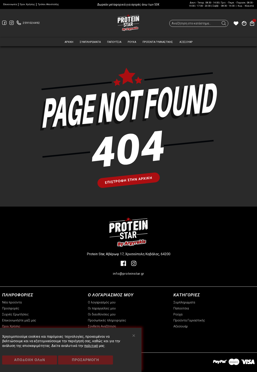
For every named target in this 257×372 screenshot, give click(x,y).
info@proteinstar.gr (128, 274)
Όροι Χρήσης (27, 4)
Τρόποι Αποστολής (48, 4)
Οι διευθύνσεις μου (102, 314)
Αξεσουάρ (180, 326)
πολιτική (91, 346)
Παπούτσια (181, 308)
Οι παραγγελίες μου (102, 308)
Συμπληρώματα (184, 302)
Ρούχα (177, 314)
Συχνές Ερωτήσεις (15, 314)
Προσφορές (10, 308)
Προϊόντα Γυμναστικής (189, 320)
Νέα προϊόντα (12, 302)
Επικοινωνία (10, 4)
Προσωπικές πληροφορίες (107, 320)
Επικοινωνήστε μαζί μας (19, 320)
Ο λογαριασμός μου (102, 302)
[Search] (223, 24)
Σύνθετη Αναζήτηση (102, 326)
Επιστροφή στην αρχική (128, 179)
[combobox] (199, 23)
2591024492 (31, 22)
